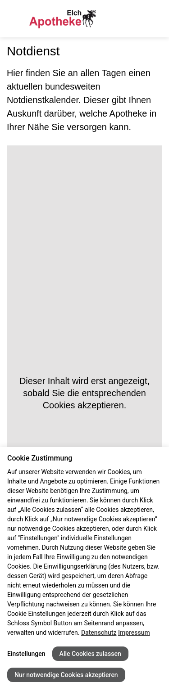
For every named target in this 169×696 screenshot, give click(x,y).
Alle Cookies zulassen (90, 653)
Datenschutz (98, 632)
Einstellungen (26, 653)
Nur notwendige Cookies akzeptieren (66, 674)
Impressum (134, 632)
